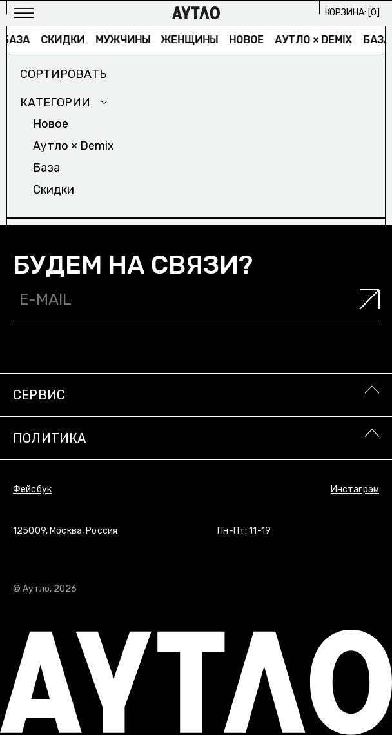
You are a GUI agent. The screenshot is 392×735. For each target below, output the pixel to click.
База (20, 40)
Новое (250, 40)
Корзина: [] (352, 12)
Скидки (66, 40)
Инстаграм (355, 489)
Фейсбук (32, 489)
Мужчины (126, 40)
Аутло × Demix (318, 40)
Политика (49, 438)
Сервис (39, 395)
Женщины (193, 40)
